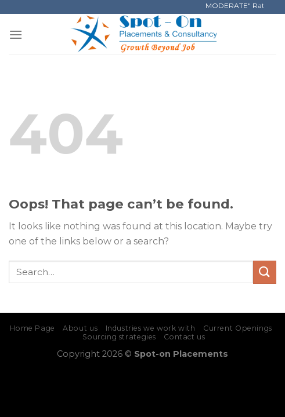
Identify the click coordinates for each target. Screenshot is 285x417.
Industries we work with (151, 328)
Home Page (32, 328)
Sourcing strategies (119, 336)
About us (80, 328)
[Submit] (264, 272)
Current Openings (237, 328)
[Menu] (16, 34)
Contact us (184, 336)
